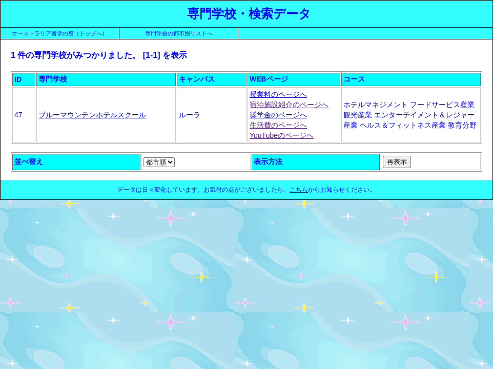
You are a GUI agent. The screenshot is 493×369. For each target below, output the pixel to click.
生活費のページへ (278, 125)
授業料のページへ (278, 94)
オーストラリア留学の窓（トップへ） (60, 33)
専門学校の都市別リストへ (179, 33)
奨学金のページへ (278, 115)
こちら (299, 189)
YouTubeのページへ (282, 135)
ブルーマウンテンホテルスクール (92, 115)
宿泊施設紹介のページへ (289, 104)
